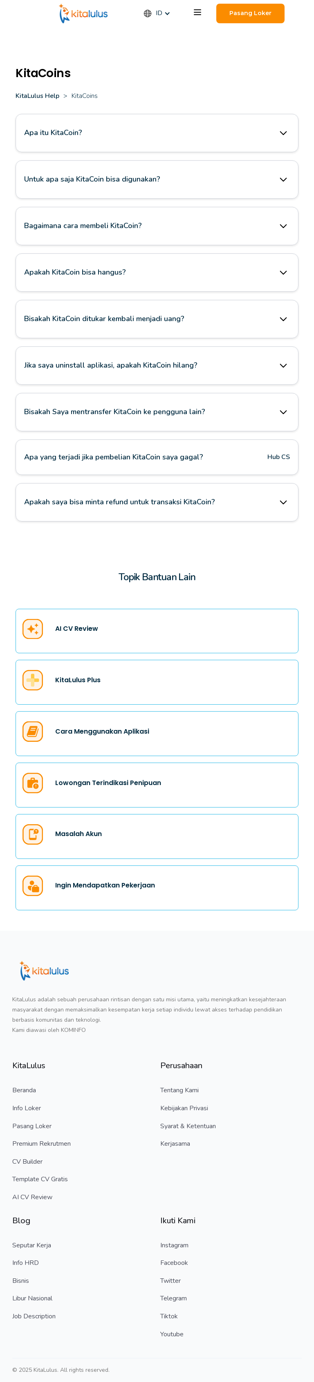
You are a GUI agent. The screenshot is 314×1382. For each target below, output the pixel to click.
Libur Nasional (32, 1298)
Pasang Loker (32, 1126)
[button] (161, 13)
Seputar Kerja (31, 1245)
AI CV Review (32, 1197)
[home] (83, 13)
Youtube (172, 1334)
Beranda (24, 1090)
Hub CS (278, 457)
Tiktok (169, 1316)
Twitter (170, 1280)
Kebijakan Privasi (184, 1108)
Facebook (174, 1262)
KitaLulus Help (37, 95)
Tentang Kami (179, 1090)
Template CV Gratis (40, 1179)
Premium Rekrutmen (41, 1143)
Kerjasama (175, 1143)
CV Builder (27, 1161)
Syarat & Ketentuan (188, 1126)
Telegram (173, 1298)
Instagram (174, 1245)
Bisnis (20, 1280)
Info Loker (26, 1108)
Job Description (34, 1316)
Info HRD (25, 1262)
